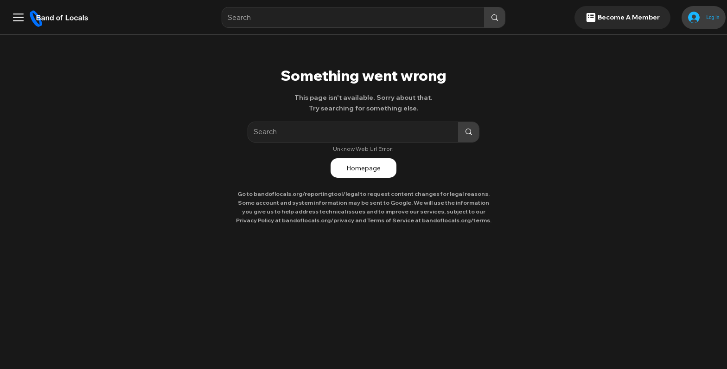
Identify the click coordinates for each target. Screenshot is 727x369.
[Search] (346, 17)
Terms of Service (390, 220)
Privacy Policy (255, 220)
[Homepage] (363, 168)
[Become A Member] (622, 17)
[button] (18, 17)
